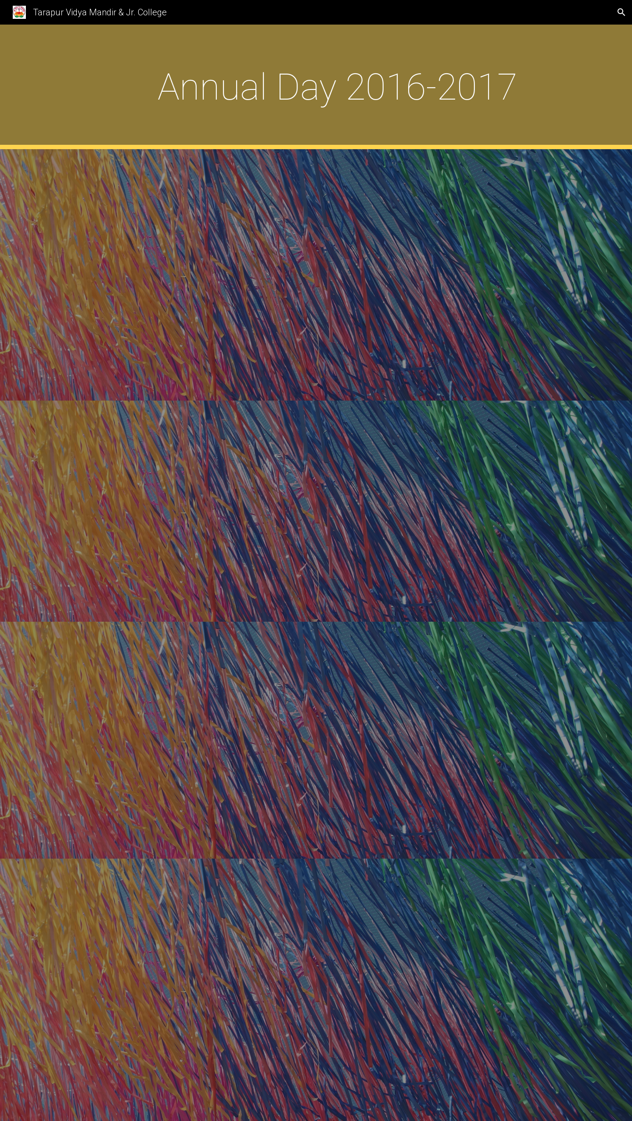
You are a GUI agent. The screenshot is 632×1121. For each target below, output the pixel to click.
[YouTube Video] (337, 275)
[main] (337, 87)
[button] (621, 12)
